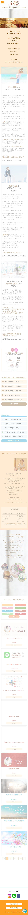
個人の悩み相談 (14, 904)
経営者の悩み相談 (14, 908)
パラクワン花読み (14, 891)
